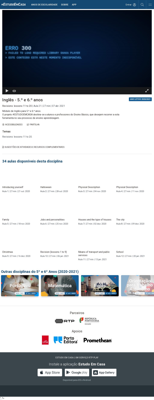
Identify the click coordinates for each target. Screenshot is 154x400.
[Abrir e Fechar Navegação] (150, 5)
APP (74, 4)
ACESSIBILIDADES (12, 124)
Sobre (64, 4)
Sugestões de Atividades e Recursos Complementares (33, 147)
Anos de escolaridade (44, 4)
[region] (77, 52)
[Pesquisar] (142, 4)
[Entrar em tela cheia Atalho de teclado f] (147, 90)
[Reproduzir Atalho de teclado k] (7, 90)
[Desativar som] (14, 90)
